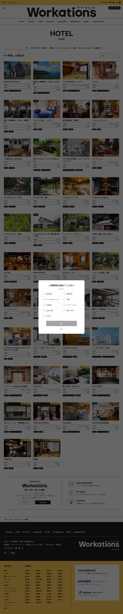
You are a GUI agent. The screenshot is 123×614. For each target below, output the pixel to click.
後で (61, 329)
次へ (61, 323)
